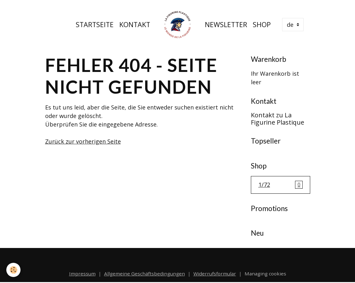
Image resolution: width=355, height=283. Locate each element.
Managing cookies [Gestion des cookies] (265, 273)
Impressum (82, 273)
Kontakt (134, 24)
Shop (262, 24)
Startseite (95, 24)
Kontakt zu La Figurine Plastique (277, 119)
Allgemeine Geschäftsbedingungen (144, 273)
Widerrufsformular (214, 273)
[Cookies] (13, 270)
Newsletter (226, 24)
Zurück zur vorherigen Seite (83, 141)
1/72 (280, 185)
